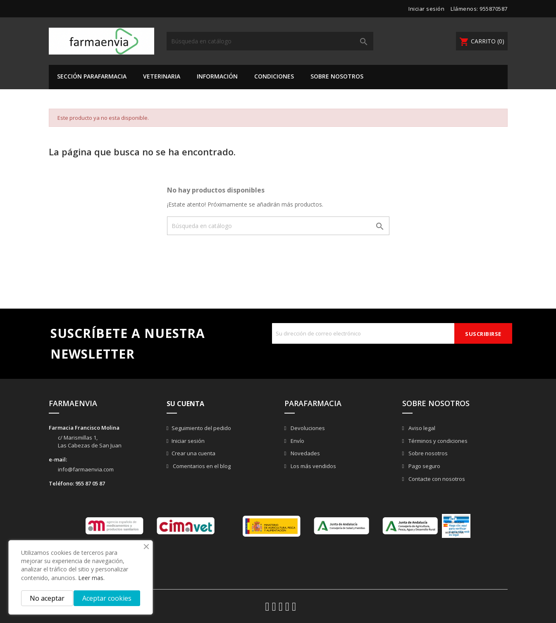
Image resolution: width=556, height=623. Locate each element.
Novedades (304, 453)
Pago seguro (423, 466)
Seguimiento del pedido (201, 428)
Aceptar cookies (106, 598)
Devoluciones (307, 428)
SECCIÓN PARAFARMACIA (91, 76)
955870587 (494, 8)
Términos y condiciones (437, 441)
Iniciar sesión (188, 441)
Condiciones (274, 76)
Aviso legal (421, 428)
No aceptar (47, 598)
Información (217, 76)
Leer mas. (91, 578)
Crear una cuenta (193, 453)
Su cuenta (185, 403)
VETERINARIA (161, 76)
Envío (296, 441)
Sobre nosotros (336, 76)
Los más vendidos (312, 466)
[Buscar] (270, 41)
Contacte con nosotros (436, 479)
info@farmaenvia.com (86, 469)
